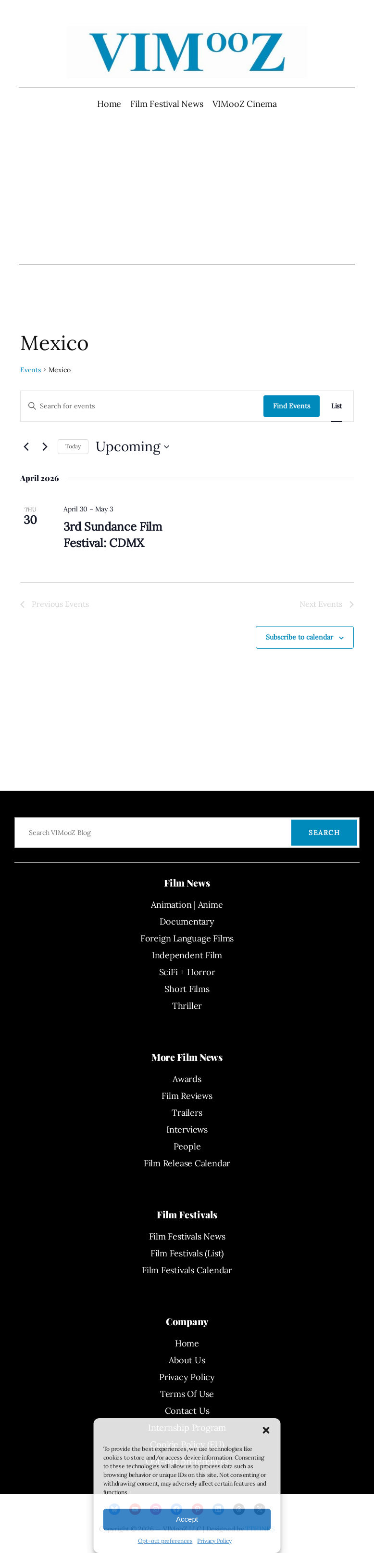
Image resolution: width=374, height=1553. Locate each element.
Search (324, 832)
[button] (266, 1430)
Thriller (187, 1005)
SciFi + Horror (187, 972)
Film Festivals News (187, 1236)
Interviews (187, 1129)
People (187, 1146)
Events (30, 369)
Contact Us (187, 1410)
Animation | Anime (187, 904)
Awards (187, 1078)
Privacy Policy (214, 1540)
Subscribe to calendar (299, 637)
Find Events (291, 406)
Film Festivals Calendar (187, 1270)
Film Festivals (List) (187, 1253)
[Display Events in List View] (336, 406)
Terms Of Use (187, 1393)
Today (73, 446)
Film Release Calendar (187, 1163)
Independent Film (187, 955)
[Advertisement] (187, 186)
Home (109, 103)
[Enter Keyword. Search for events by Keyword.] (142, 406)
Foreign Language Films (187, 938)
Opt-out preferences (165, 1540)
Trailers (187, 1112)
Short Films (187, 988)
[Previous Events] (26, 447)
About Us (187, 1360)
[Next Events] (44, 447)
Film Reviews (187, 1095)
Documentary (187, 921)
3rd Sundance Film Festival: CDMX (112, 534)
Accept (187, 1519)
